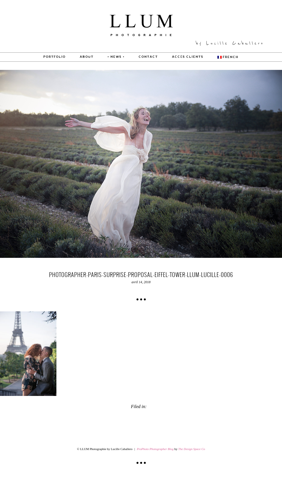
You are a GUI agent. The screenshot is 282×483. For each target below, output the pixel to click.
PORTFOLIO (54, 57)
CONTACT (148, 57)
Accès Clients (188, 57)
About (87, 57)
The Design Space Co (191, 449)
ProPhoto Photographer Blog (155, 449)
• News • (116, 57)
